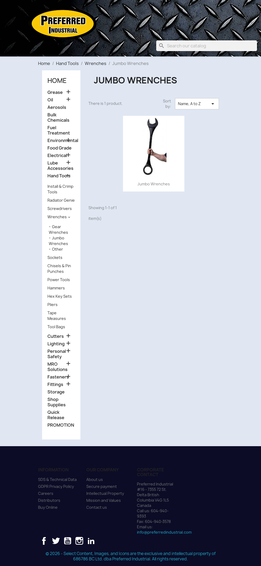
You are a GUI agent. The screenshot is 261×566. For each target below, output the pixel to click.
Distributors (49, 500)
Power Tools (58, 279)
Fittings (55, 384)
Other (57, 249)
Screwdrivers (59, 208)
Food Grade (59, 148)
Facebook (44, 541)
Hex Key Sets (59, 296)
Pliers (52, 304)
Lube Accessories (60, 165)
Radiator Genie (61, 200)
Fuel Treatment (58, 130)
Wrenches (57, 216)
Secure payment (101, 486)
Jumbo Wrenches (153, 183)
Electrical (57, 155)
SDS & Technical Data (57, 479)
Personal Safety (56, 354)
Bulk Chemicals (58, 117)
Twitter (55, 541)
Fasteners (58, 377)
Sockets (54, 257)
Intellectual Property (105, 493)
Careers (45, 493)
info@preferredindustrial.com (164, 532)
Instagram (79, 541)
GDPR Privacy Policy (56, 486)
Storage (56, 392)
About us (94, 479)
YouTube (67, 541)
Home (57, 80)
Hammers (56, 287)
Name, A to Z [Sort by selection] (197, 104)
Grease (55, 92)
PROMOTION (60, 425)
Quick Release (55, 415)
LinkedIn (91, 541)
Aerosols (56, 107)
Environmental (61, 140)
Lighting (56, 344)
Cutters (55, 336)
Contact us (96, 507)
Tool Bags (56, 326)
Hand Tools (58, 176)
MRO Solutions (57, 366)
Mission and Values (103, 500)
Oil (50, 100)
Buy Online (48, 507)
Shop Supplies (56, 402)
